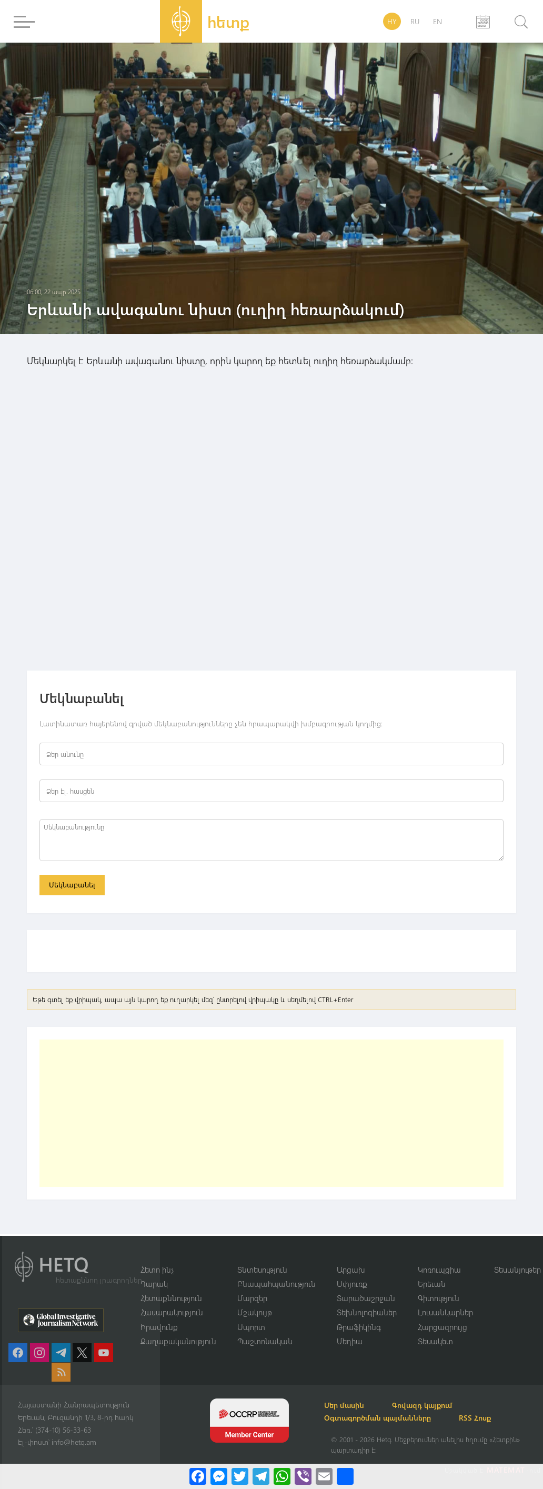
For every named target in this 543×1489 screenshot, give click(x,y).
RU (414, 21)
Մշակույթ (254, 1312)
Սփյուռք (352, 1283)
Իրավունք (159, 1326)
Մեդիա (350, 1341)
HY (392, 21)
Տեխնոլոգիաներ (367, 1312)
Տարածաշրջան (366, 1297)
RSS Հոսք (487, 1418)
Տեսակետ (435, 1341)
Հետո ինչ (157, 1268)
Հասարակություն (171, 1312)
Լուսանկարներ (445, 1312)
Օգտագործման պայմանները (384, 1418)
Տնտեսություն (262, 1268)
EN (437, 21)
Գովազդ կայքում (435, 1405)
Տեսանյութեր (517, 1268)
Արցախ (351, 1268)
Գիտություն (438, 1297)
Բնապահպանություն (276, 1283)
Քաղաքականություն (178, 1341)
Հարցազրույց (442, 1326)
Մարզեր (252, 1297)
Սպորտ (251, 1326)
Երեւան (432, 1283)
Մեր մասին (351, 1405)
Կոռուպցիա (439, 1268)
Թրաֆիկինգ (359, 1326)
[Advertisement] (271, 1114)
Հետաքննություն (171, 1297)
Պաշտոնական (265, 1341)
